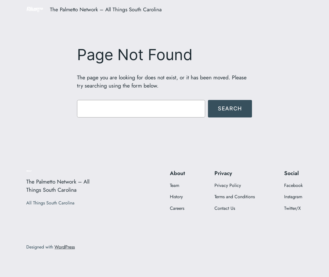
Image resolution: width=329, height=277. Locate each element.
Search (230, 108)
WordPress (64, 247)
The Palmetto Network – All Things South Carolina (106, 9)
